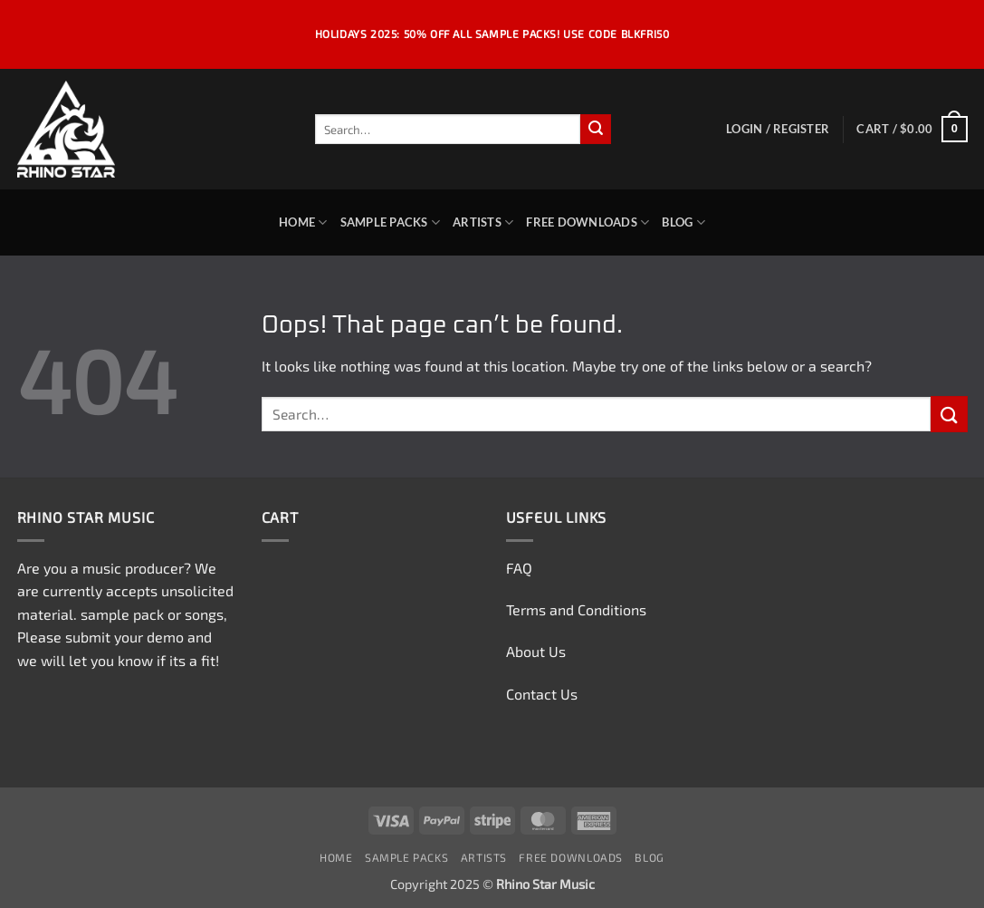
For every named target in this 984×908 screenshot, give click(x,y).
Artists (483, 222)
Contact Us (542, 693)
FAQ (519, 567)
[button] (777, 129)
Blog (683, 222)
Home (303, 222)
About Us (536, 651)
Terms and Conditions (576, 609)
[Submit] (595, 129)
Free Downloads (587, 222)
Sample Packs (390, 222)
